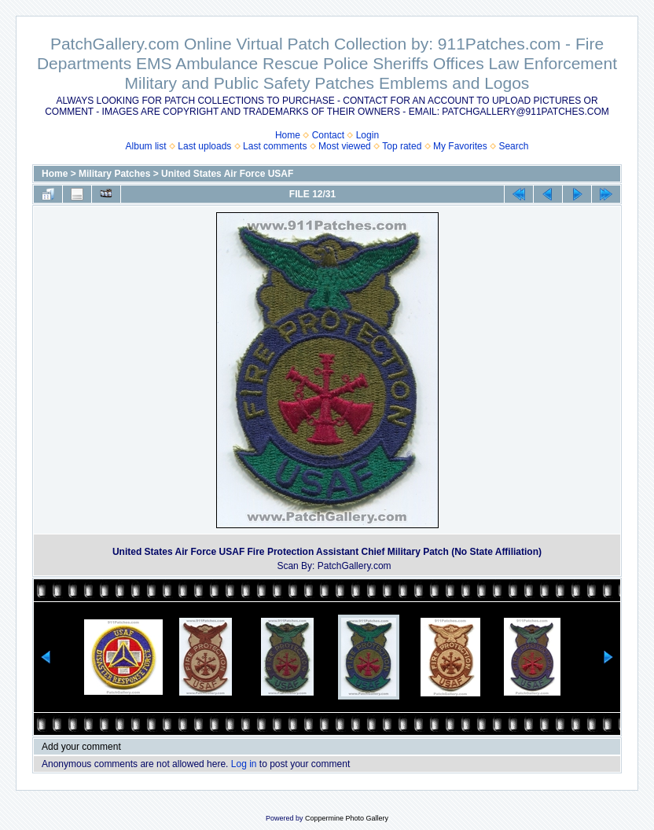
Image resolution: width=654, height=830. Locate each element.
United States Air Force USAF (227, 173)
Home (287, 135)
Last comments (275, 146)
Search (513, 146)
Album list (146, 146)
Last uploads (204, 146)
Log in (244, 763)
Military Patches (114, 173)
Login (367, 135)
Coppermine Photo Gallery (346, 818)
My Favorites (460, 146)
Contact (328, 135)
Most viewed (344, 146)
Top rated (401, 146)
